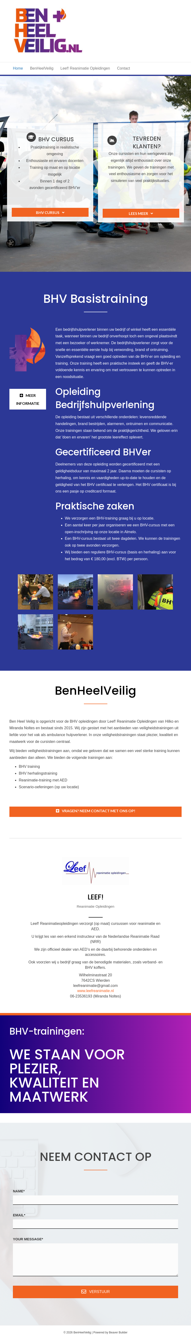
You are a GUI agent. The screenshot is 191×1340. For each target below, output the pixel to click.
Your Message (27, 1239)
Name (18, 1191)
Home (18, 68)
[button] (50, 212)
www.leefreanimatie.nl (95, 991)
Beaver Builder (118, 1332)
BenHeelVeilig (42, 68)
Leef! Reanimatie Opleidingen (85, 68)
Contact (123, 68)
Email (18, 1215)
